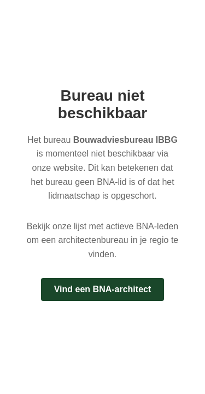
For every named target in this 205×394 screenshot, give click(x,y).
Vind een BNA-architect (102, 289)
